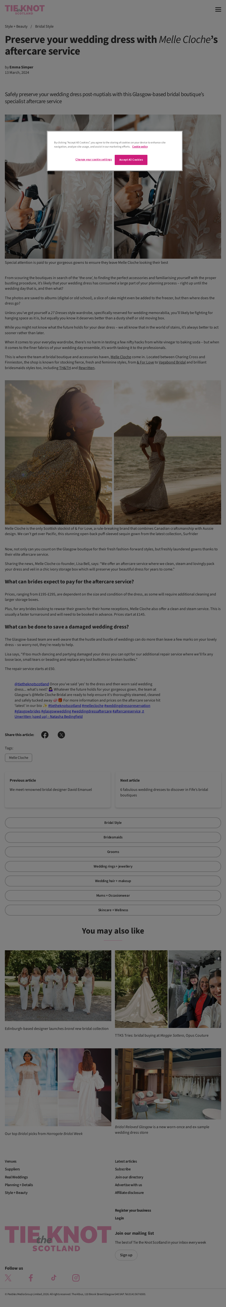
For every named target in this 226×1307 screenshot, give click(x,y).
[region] (114, 151)
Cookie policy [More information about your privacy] (140, 147)
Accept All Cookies (131, 160)
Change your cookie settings (93, 159)
